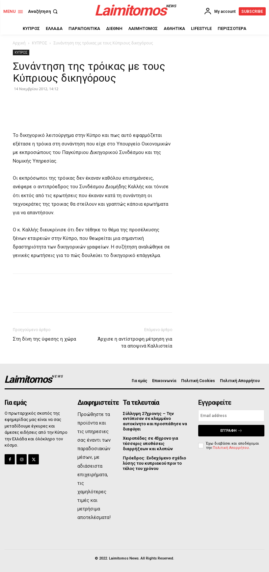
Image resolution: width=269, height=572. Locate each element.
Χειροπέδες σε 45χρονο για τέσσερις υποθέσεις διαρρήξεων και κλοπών (150, 443)
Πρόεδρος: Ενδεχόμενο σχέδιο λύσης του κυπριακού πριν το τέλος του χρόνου (154, 463)
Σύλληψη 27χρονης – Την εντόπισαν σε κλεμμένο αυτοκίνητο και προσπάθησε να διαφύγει (155, 421)
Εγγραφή (231, 430)
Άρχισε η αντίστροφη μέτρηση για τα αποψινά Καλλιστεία (134, 342)
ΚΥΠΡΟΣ (39, 43)
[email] (231, 416)
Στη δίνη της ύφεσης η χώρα (44, 339)
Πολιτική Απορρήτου (231, 448)
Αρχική (19, 43)
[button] (43, 11)
